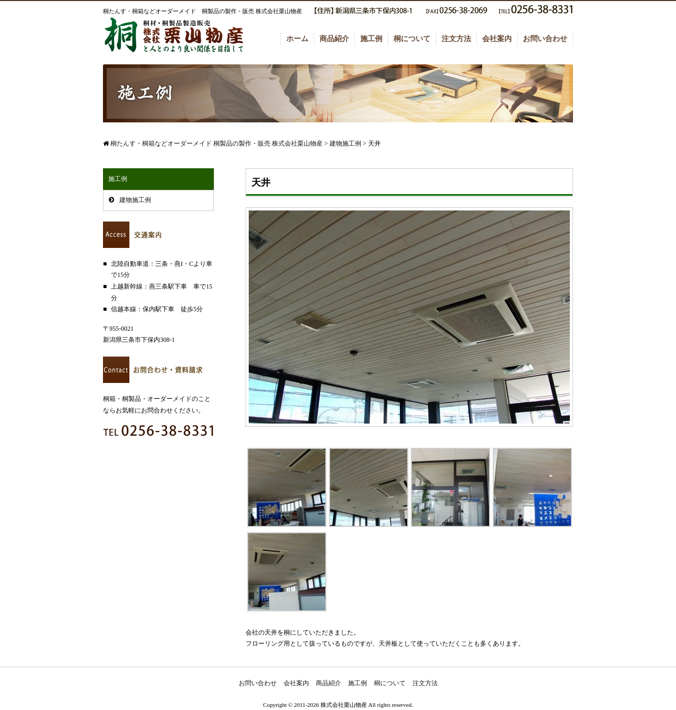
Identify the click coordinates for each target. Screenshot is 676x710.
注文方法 (456, 39)
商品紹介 (334, 39)
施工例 (371, 39)
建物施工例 (135, 200)
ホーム (297, 39)
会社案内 (497, 39)
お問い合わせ (545, 39)
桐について (411, 39)
